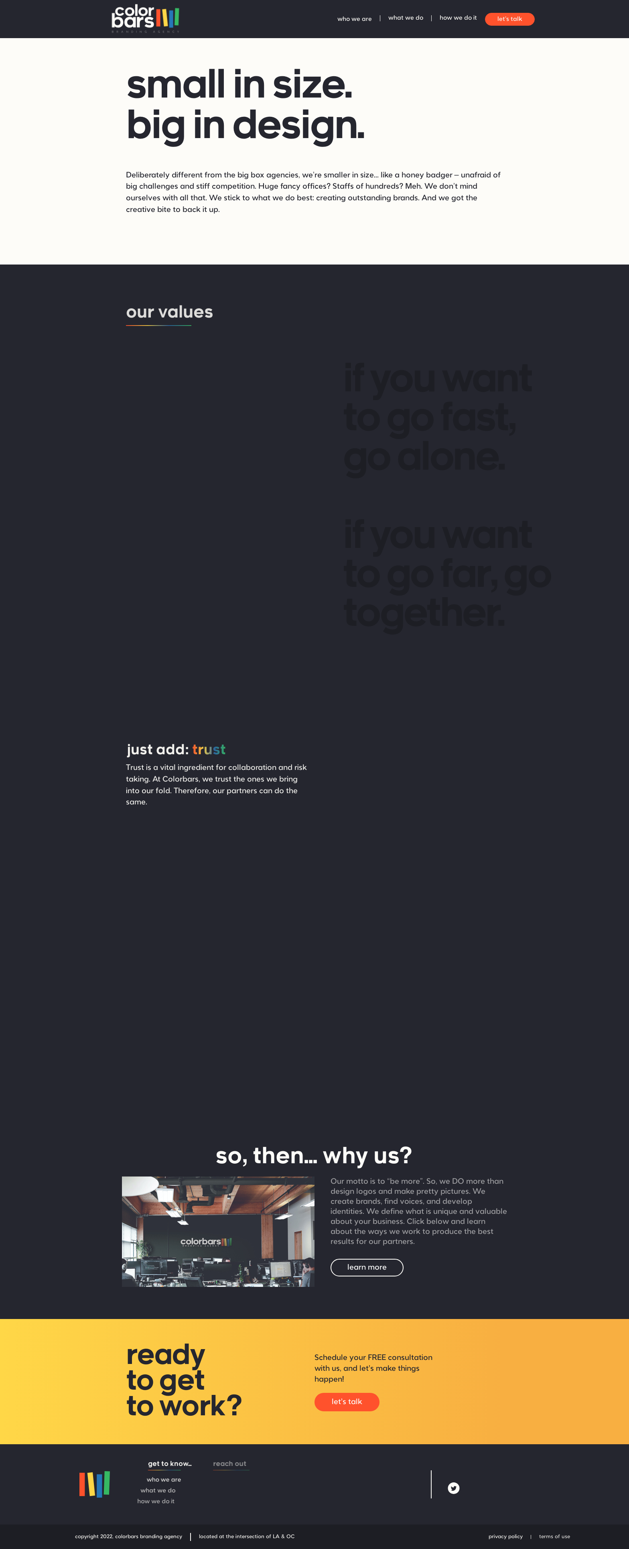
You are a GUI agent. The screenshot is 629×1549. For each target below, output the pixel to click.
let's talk (509, 19)
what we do (405, 18)
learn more (367, 1267)
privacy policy (506, 1536)
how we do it (458, 18)
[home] (144, 19)
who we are (354, 19)
